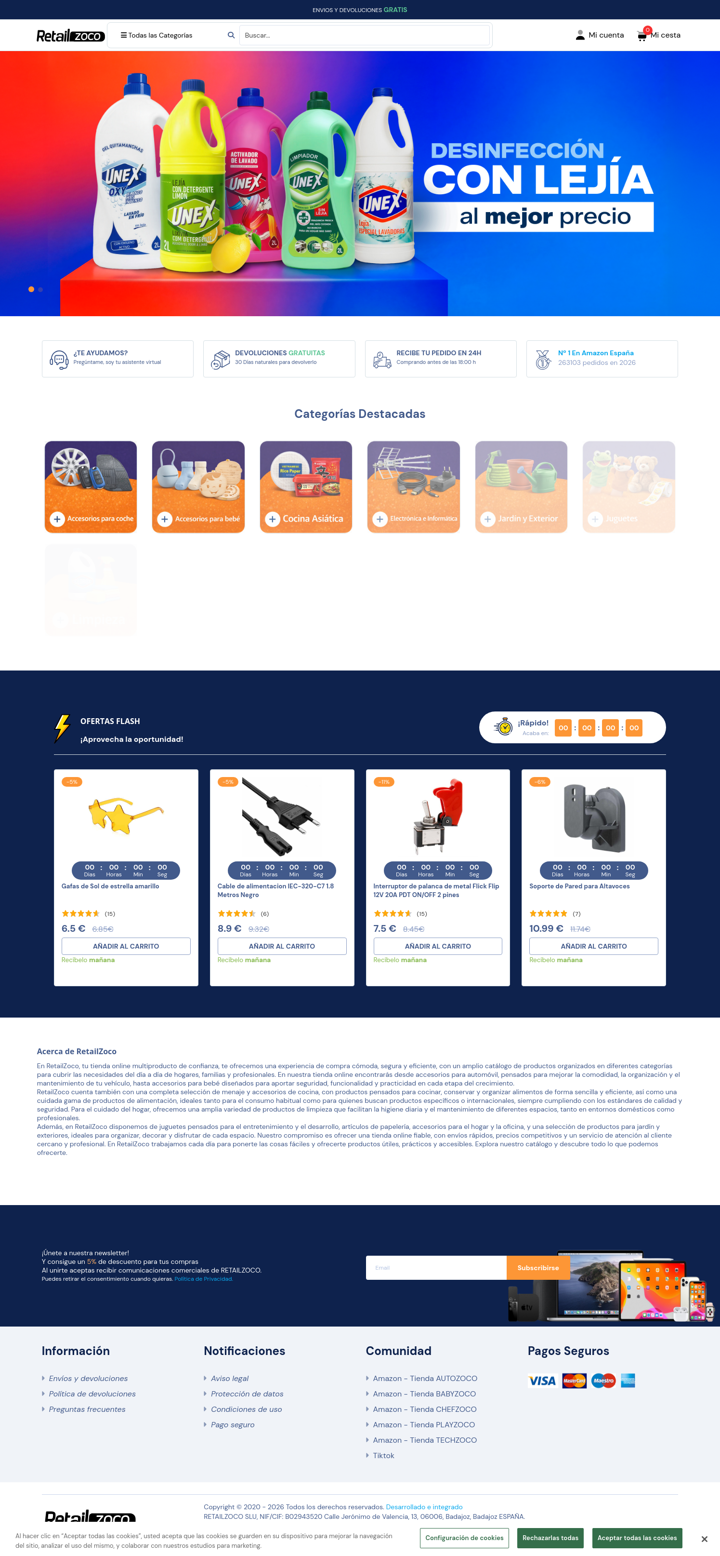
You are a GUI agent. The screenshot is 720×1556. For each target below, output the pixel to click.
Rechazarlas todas (550, 1538)
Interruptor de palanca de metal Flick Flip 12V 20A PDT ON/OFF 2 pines (436, 890)
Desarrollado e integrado (424, 1506)
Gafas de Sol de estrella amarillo (110, 886)
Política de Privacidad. (204, 1279)
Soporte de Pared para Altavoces (579, 886)
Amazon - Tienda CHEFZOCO (425, 1409)
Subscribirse (538, 1267)
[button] (31, 289)
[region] (360, 1539)
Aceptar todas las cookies (637, 1538)
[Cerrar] (704, 1539)
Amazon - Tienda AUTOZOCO (425, 1378)
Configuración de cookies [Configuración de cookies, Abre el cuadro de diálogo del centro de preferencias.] (464, 1538)
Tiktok (383, 1455)
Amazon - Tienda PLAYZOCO (424, 1425)
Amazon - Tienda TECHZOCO (425, 1440)
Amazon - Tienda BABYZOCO (424, 1394)
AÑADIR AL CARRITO (126, 946)
